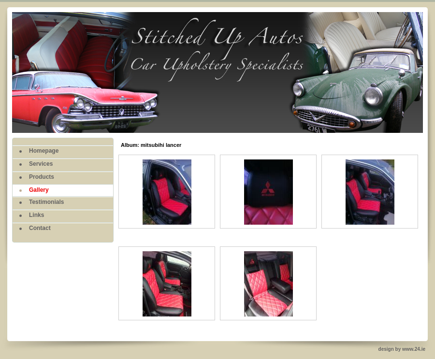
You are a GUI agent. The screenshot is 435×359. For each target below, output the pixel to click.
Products (41, 176)
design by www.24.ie (401, 349)
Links (36, 215)
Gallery (39, 190)
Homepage (43, 150)
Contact (40, 228)
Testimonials (46, 202)
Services (41, 163)
